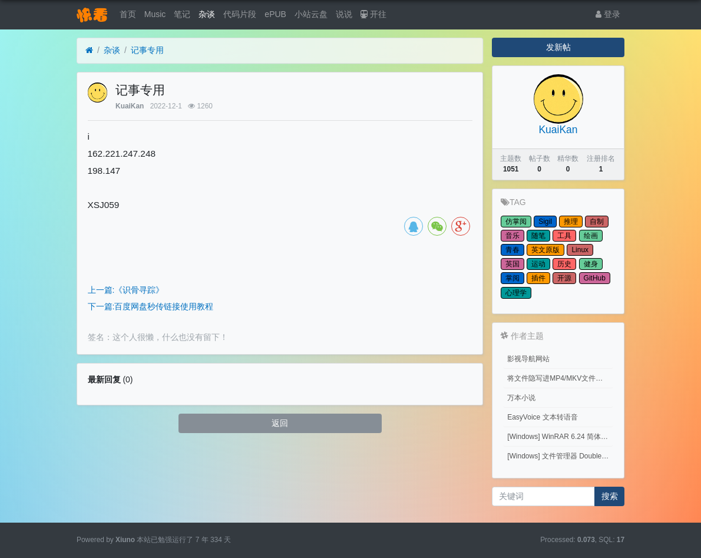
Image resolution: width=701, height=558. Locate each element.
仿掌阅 (516, 221)
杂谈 (207, 14)
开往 (373, 14)
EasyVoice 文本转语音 (542, 417)
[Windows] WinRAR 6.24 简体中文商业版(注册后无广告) (560, 436)
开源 (564, 278)
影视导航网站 (528, 359)
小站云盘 (311, 14)
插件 (538, 278)
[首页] (89, 50)
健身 (591, 264)
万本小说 (521, 398)
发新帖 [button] (558, 47)
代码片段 (239, 14)
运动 (538, 264)
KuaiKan (129, 106)
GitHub (595, 278)
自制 (597, 221)
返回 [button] (280, 423)
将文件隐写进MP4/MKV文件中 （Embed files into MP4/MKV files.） (560, 378)
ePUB (275, 14)
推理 (571, 221)
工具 (564, 236)
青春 (512, 250)
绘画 (591, 236)
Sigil (545, 221)
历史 (564, 264)
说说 (344, 14)
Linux (579, 250)
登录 (608, 14)
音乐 (512, 236)
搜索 (609, 496)
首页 (128, 14)
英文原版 (545, 250)
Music (155, 14)
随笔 (538, 236)
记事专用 (147, 50)
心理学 (516, 293)
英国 (512, 264)
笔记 (182, 14)
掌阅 (512, 278)
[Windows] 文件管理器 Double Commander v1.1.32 (560, 456)
